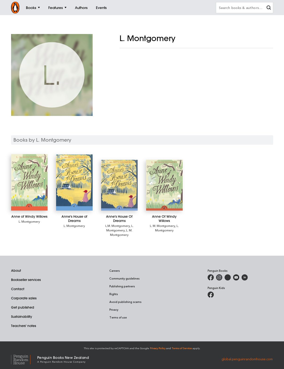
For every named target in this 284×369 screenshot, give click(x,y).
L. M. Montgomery (121, 232)
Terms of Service (182, 348)
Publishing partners (122, 286)
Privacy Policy (157, 348)
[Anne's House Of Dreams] (119, 185)
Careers (114, 270)
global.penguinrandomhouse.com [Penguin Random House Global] (247, 358)
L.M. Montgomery (117, 225)
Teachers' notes (23, 326)
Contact (17, 289)
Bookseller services (26, 280)
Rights (113, 294)
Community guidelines (124, 278)
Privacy (113, 309)
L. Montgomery (29, 221)
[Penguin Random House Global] (24, 359)
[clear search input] (269, 8)
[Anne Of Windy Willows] (164, 185)
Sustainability (21, 316)
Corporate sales (24, 298)
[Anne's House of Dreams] (74, 182)
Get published (22, 307)
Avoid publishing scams (125, 302)
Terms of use (118, 317)
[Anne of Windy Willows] (29, 182)
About (16, 270)
